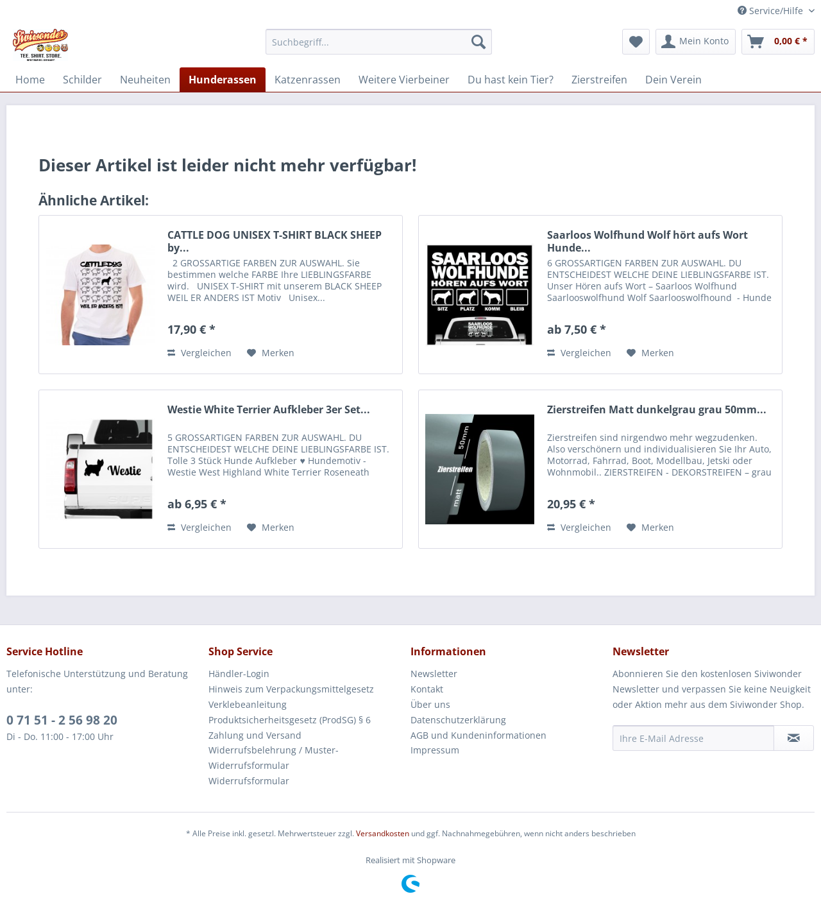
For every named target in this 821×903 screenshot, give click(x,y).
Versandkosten (382, 833)
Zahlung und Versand (254, 735)
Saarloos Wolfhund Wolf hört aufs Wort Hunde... (647, 241)
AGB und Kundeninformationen (478, 735)
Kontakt (426, 689)
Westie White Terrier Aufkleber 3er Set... (268, 410)
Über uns (430, 704)
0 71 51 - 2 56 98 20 (61, 720)
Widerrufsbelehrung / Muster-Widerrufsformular (273, 757)
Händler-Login (238, 673)
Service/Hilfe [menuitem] (772, 10)
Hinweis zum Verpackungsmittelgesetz (291, 689)
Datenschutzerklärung (458, 720)
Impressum (434, 750)
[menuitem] (379, 42)
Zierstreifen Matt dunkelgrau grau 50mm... (656, 410)
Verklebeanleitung (247, 704)
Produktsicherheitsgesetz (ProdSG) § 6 (289, 720)
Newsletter (433, 673)
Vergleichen (199, 353)
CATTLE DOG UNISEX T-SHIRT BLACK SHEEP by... (274, 241)
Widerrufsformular (248, 781)
